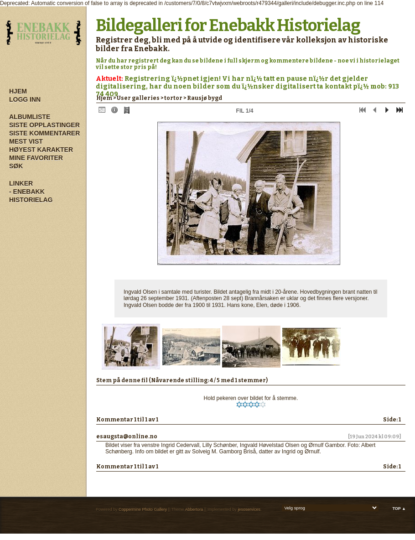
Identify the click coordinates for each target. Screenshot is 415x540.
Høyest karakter (41, 149)
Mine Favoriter (36, 157)
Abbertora (194, 509)
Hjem (18, 91)
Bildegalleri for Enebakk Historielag (228, 26)
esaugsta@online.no (126, 436)
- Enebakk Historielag (30, 195)
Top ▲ (399, 508)
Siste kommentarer (44, 133)
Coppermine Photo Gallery (143, 509)
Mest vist (26, 141)
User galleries (138, 98)
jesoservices (249, 509)
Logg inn (25, 99)
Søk (16, 166)
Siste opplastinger (44, 125)
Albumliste (29, 116)
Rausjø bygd (204, 98)
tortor (173, 98)
